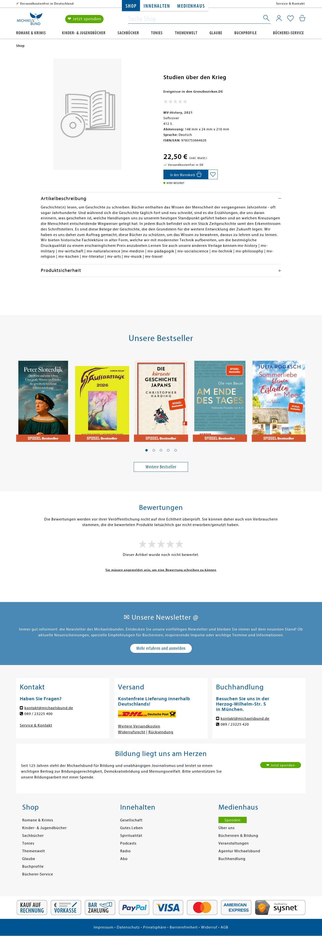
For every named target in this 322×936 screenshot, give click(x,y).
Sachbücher (128, 32)
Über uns (226, 828)
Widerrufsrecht (131, 732)
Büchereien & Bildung (238, 835)
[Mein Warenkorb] (302, 18)
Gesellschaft (131, 820)
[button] (146, 450)
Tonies (157, 32)
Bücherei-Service (288, 32)
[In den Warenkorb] (185, 174)
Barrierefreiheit (184, 927)
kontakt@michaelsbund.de (48, 708)
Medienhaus (191, 6)
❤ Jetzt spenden (84, 18)
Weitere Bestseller (161, 467)
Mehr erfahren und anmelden (161, 648)
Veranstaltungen (233, 843)
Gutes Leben (131, 828)
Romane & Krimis (31, 32)
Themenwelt (186, 32)
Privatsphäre (154, 927)
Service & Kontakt (290, 3)
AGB (224, 927)
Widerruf (209, 927)
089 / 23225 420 (235, 724)
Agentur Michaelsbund (239, 851)
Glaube (216, 32)
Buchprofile (245, 32)
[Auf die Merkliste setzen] (213, 174)
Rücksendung (160, 732)
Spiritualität (131, 835)
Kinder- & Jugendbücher (83, 32)
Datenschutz (128, 927)
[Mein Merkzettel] (290, 18)
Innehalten (157, 6)
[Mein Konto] (278, 18)
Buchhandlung (231, 859)
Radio (125, 851)
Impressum (103, 927)
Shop (131, 6)
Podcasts (128, 843)
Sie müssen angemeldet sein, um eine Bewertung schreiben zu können (160, 570)
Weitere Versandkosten (139, 726)
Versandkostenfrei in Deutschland (47, 3)
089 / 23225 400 (38, 714)
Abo (124, 859)
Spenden (232, 820)
